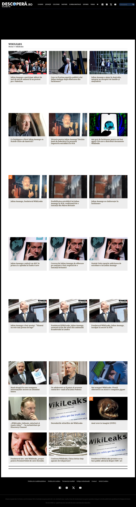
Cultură (56, 4)
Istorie (85, 4)
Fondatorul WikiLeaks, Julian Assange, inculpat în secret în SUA (107, 327)
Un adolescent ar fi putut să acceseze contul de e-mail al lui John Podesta (66, 389)
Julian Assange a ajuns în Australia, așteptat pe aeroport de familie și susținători (105, 79)
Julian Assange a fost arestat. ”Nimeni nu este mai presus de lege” (28, 327)
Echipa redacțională (82, 479)
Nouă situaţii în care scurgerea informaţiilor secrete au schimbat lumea (27, 389)
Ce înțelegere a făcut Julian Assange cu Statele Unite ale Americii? (27, 140)
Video (92, 4)
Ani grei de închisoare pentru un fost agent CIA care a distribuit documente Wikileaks (107, 141)
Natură (64, 4)
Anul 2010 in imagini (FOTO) (103, 421)
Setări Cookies (102, 479)
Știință (48, 4)
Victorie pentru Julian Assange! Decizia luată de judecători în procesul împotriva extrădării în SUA (68, 141)
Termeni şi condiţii (68, 479)
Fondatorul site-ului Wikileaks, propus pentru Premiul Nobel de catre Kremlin (27, 458)
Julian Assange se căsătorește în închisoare (104, 202)
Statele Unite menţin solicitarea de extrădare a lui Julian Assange (105, 265)
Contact (93, 479)
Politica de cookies (54, 479)
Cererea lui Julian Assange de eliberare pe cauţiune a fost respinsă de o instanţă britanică (67, 266)
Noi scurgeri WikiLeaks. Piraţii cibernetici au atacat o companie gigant (107, 389)
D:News (40, 4)
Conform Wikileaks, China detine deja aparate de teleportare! (67, 458)
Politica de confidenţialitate (37, 479)
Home (10, 47)
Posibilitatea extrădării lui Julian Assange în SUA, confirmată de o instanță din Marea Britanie (64, 203)
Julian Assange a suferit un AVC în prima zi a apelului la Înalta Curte (27, 265)
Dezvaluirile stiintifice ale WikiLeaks (66, 421)
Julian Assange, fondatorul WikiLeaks (26, 201)
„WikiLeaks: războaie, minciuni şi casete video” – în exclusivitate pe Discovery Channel (27, 423)
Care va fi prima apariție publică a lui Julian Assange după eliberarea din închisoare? (66, 79)
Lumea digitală (74, 4)
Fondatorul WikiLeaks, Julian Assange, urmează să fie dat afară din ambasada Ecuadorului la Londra (67, 328)
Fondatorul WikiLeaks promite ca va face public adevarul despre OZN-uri (108, 458)
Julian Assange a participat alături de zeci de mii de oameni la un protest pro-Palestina (28, 79)
